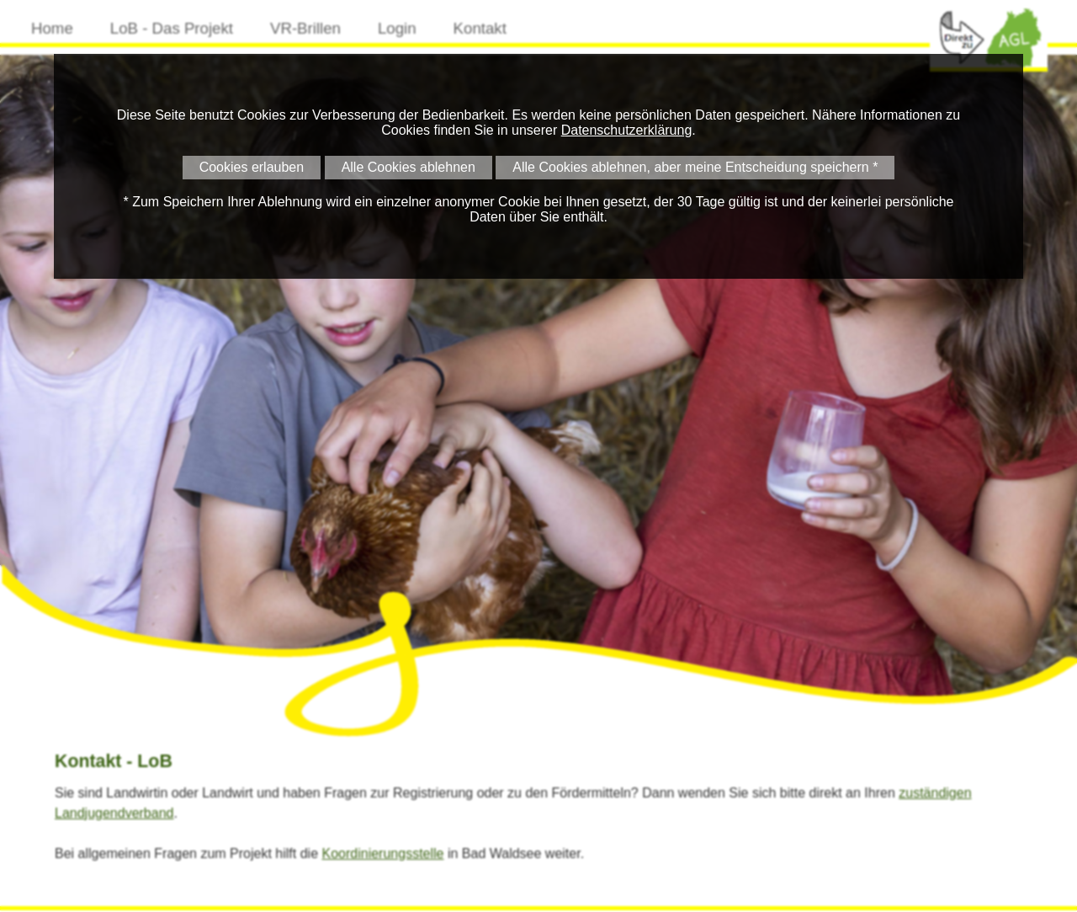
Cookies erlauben (252, 167)
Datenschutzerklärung (626, 130)
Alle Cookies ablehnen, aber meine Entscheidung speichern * (695, 167)
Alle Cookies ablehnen (408, 167)
